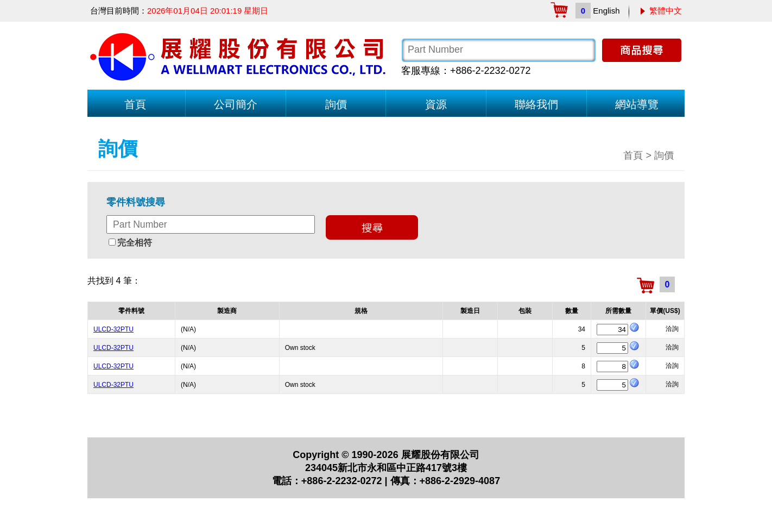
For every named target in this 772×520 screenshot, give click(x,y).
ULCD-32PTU (113, 329)
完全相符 (134, 242)
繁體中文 (665, 10)
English (606, 10)
